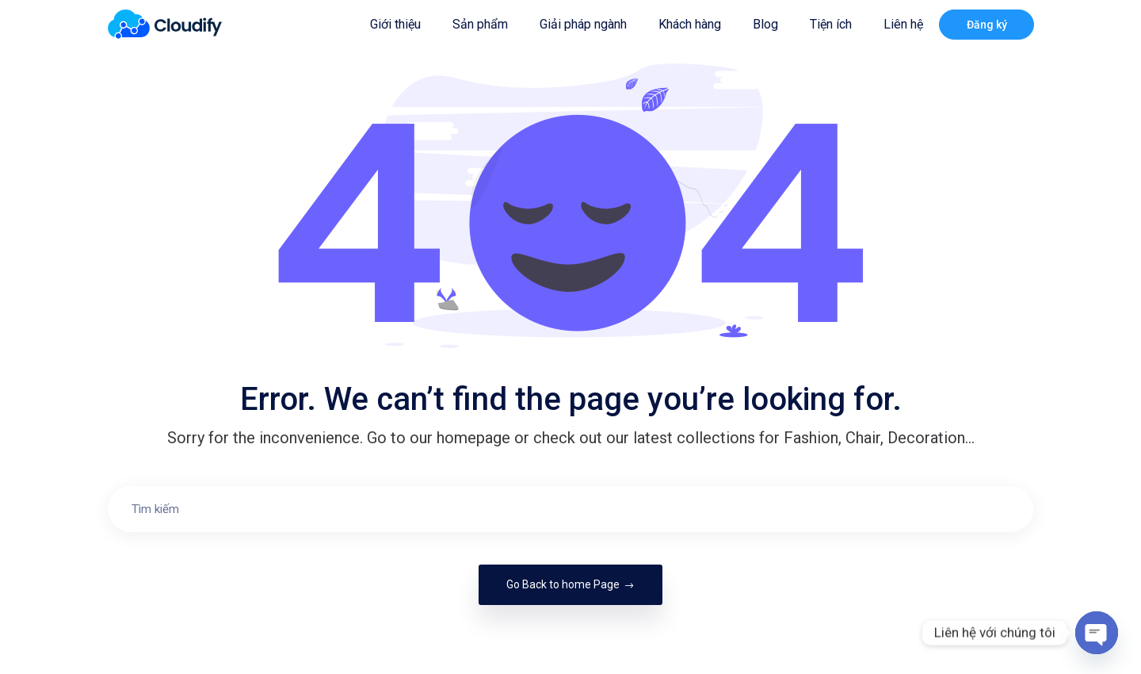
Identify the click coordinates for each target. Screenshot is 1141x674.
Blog (765, 24)
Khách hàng (689, 24)
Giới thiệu (395, 24)
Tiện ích (831, 24)
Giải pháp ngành (583, 24)
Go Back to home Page (570, 584)
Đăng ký (987, 24)
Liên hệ (903, 24)
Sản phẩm (480, 24)
